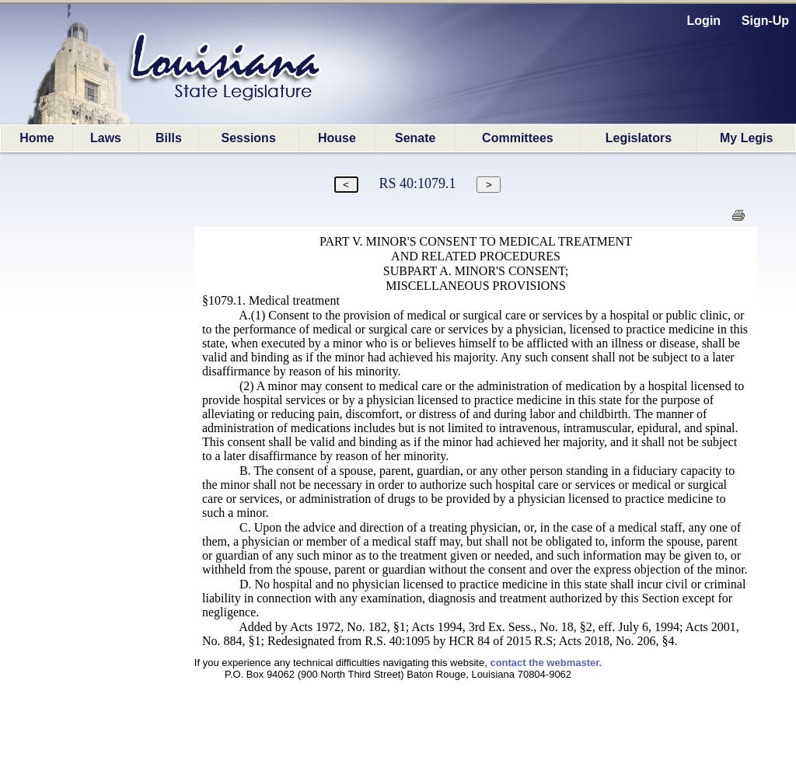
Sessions (249, 138)
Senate (415, 138)
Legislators (639, 138)
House (337, 138)
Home (36, 138)
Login (704, 20)
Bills (168, 138)
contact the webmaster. (546, 662)
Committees (517, 138)
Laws (105, 138)
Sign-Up (765, 20)
